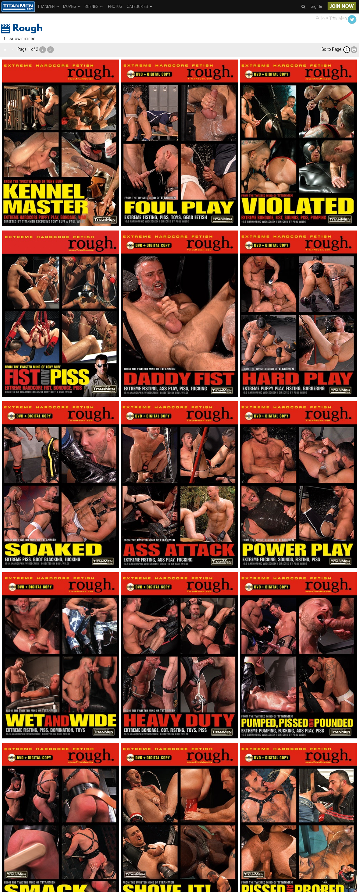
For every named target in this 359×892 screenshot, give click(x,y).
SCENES (93, 6)
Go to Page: (331, 49)
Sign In (316, 6)
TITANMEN (49, 6)
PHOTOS (115, 6)
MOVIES (72, 6)
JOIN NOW (342, 6)
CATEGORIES (140, 6)
